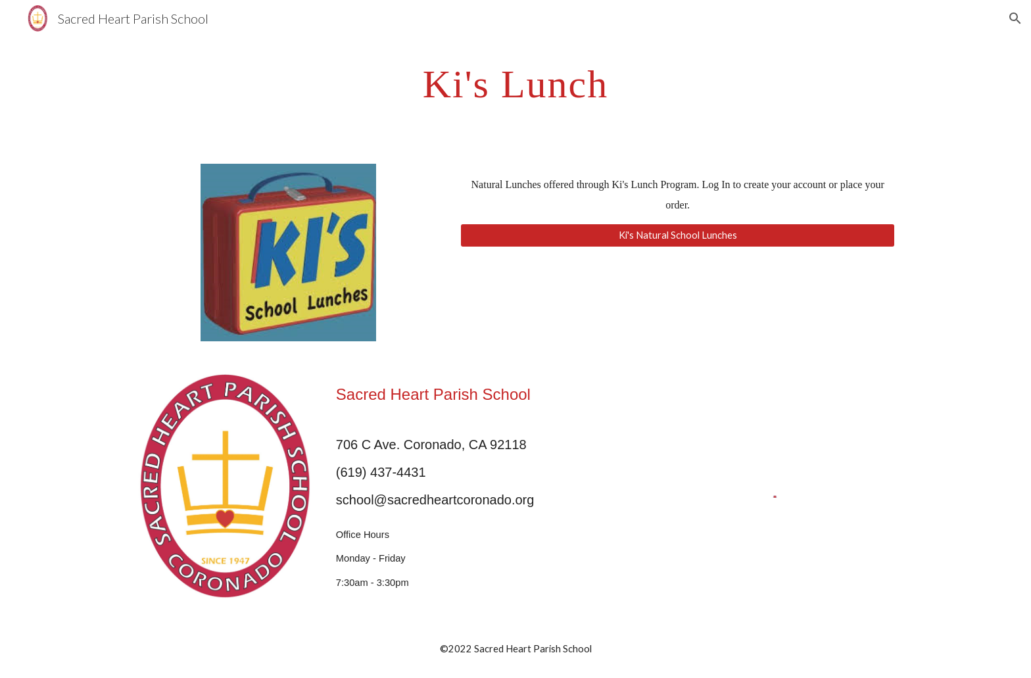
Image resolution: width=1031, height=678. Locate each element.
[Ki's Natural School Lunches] (677, 235)
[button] (1015, 18)
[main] (515, 83)
